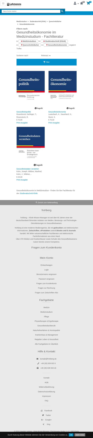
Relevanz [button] (45, 56)
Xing (46, 424)
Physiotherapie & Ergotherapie (46, 321)
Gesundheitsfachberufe (46, 326)
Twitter (46, 415)
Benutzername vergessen (47, 274)
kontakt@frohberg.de (46, 359)
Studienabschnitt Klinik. (29, 193)
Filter (46, 62)
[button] (76, 3)
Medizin (46, 307)
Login (46, 270)
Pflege (46, 317)
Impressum (46, 396)
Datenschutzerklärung (46, 392)
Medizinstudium (46, 312)
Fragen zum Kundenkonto (46, 247)
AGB (46, 382)
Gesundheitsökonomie (57, 112)
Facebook (46, 411)
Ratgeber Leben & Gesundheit (46, 339)
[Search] (31, 11)
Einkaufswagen (46, 265)
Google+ (46, 420)
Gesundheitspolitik (24, 112)
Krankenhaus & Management (46, 335)
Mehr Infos (80, 435)
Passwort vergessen (46, 279)
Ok (71, 435)
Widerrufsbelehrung (46, 387)
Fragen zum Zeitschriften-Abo (46, 293)
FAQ (46, 401)
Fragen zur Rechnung (46, 288)
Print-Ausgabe (22, 123)
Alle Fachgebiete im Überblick (46, 344)
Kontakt (46, 378)
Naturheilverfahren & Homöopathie (46, 330)
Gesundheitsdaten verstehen (28, 169)
